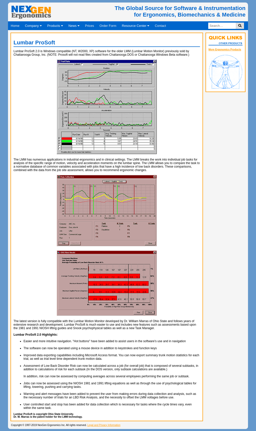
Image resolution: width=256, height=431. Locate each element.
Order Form (108, 26)
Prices (89, 26)
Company (33, 26)
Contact (160, 26)
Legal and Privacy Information (103, 425)
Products (55, 26)
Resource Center (135, 26)
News (74, 26)
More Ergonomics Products (224, 49)
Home (15, 26)
